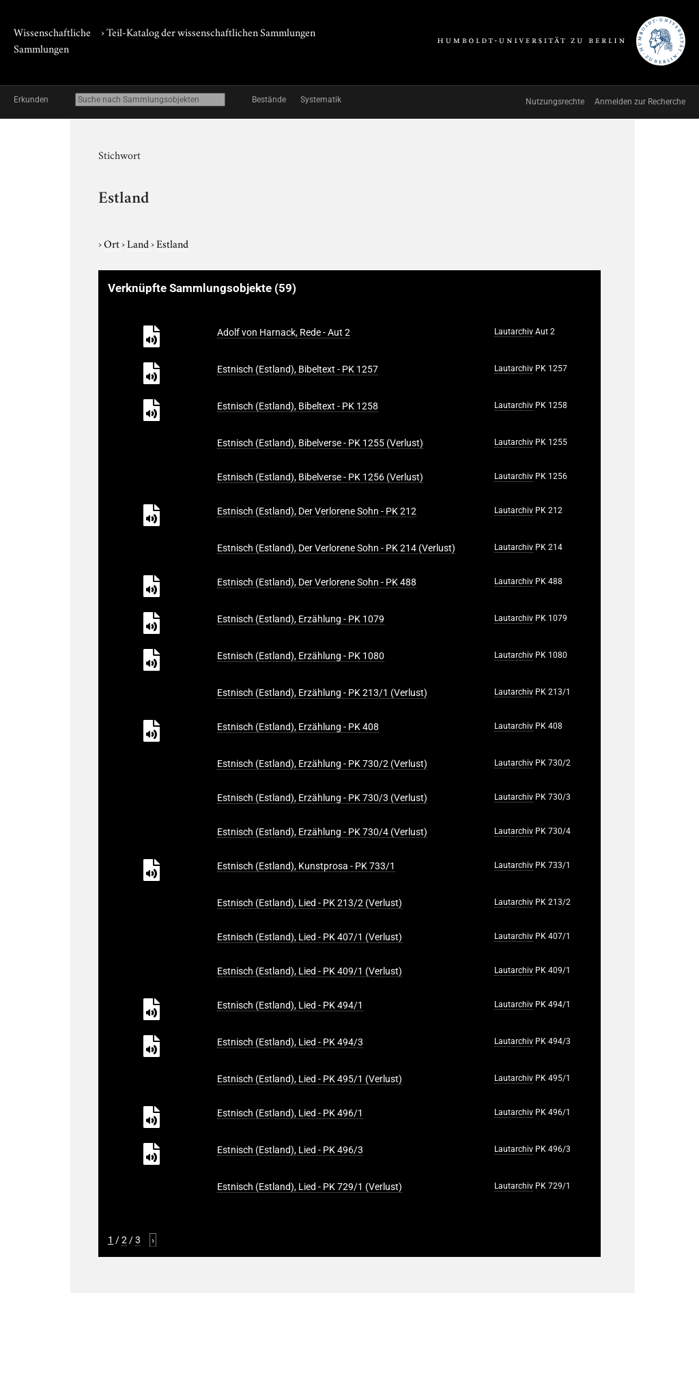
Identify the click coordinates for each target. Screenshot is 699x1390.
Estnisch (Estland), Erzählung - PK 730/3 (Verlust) (322, 797)
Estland (172, 242)
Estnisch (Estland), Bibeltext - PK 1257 (297, 369)
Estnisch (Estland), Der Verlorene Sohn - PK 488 (316, 582)
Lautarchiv (513, 331)
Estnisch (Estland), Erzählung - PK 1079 (300, 618)
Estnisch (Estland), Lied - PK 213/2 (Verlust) (309, 902)
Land (139, 242)
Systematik (320, 99)
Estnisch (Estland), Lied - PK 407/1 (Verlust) (309, 936)
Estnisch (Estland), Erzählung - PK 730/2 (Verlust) (322, 763)
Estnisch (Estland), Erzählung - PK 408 (298, 726)
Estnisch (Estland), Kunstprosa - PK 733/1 (306, 865)
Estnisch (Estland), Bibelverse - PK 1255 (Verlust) (320, 442)
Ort (113, 242)
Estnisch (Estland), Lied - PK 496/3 (290, 1149)
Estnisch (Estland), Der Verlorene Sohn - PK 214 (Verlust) (336, 547)
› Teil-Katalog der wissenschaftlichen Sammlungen (208, 31)
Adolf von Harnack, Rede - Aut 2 (283, 332)
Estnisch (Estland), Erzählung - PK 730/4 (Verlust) (322, 831)
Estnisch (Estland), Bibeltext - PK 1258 (297, 406)
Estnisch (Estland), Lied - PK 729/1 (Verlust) (309, 1186)
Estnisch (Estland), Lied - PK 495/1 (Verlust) (309, 1078)
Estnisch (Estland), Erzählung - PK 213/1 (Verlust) (322, 692)
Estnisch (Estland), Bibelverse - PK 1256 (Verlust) (320, 477)
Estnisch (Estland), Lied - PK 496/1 (290, 1112)
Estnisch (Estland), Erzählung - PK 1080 (300, 655)
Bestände (269, 99)
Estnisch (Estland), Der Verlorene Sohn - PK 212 (316, 511)
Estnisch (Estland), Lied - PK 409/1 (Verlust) (309, 971)
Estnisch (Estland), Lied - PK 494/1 (290, 1005)
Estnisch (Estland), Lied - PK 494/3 (290, 1042)
